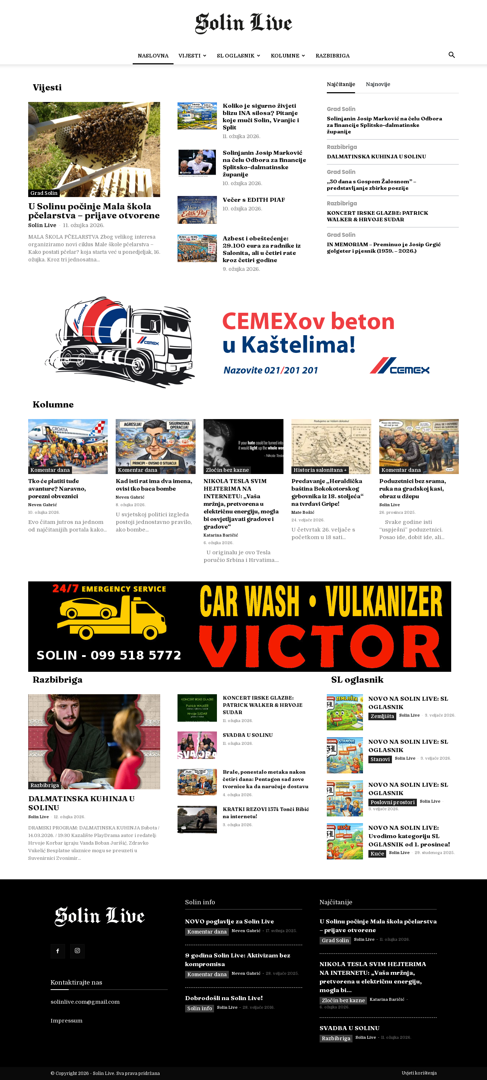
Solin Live (42, 225)
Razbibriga (333, 56)
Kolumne (288, 56)
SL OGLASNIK (238, 56)
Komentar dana (50, 470)
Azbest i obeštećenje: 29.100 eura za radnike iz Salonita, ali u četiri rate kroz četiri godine (262, 249)
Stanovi (380, 759)
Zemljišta (382, 716)
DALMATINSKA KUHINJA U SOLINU (376, 156)
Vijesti (192, 56)
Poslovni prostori (393, 802)
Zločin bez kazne (227, 470)
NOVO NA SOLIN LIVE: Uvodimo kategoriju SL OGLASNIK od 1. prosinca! (409, 836)
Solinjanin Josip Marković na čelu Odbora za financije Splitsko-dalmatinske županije (264, 163)
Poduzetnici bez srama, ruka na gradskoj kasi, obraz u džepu (412, 488)
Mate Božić (303, 512)
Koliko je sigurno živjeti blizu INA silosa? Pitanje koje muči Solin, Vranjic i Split (261, 116)
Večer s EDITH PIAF (254, 199)
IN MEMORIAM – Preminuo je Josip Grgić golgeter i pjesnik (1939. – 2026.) (384, 247)
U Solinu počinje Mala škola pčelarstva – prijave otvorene (94, 211)
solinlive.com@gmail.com (85, 1002)
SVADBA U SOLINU (248, 735)
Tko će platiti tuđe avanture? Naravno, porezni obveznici (57, 488)
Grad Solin (43, 193)
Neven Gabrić (42, 505)
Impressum (66, 1020)
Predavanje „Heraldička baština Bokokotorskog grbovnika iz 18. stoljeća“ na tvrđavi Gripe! (327, 492)
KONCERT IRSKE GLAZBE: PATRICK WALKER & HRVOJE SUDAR (377, 216)
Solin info (199, 1008)
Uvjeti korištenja (419, 1073)
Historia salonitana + (320, 470)
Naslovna (153, 56)
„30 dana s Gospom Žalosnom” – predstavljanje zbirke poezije (371, 184)
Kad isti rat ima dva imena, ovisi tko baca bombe (154, 484)
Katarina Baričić (221, 535)
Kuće (377, 854)
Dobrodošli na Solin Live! (224, 998)
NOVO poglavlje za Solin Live (229, 921)
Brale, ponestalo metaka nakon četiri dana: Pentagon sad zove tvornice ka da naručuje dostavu (265, 779)
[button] (452, 56)
